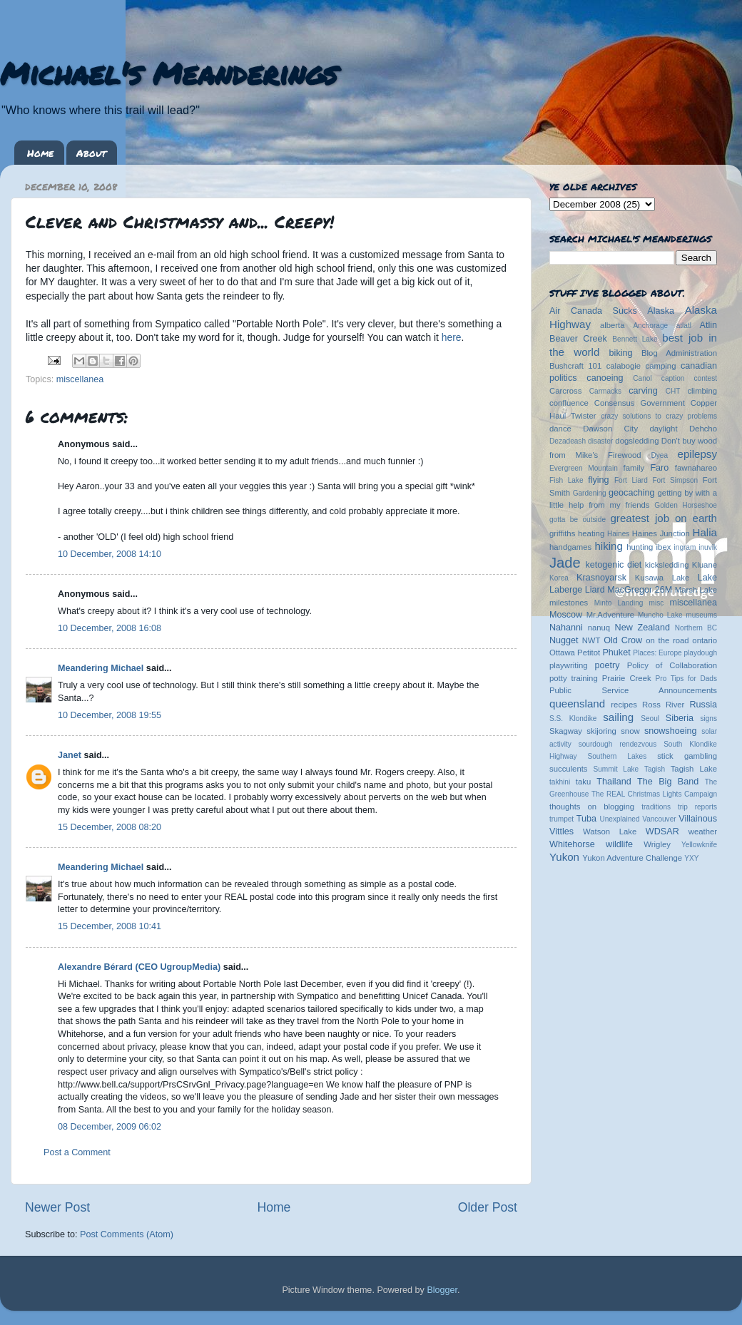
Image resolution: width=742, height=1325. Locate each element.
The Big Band (667, 782)
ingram (685, 547)
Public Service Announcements (633, 690)
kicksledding (667, 565)
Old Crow (623, 640)
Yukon (564, 857)
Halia (705, 532)
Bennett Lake (634, 339)
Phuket (616, 653)
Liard (595, 590)
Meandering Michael (100, 668)
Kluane (704, 565)
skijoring (601, 731)
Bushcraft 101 (575, 366)
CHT (673, 391)
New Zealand (642, 628)
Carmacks (605, 391)
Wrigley (657, 844)
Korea (559, 578)
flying (598, 480)
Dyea (660, 455)
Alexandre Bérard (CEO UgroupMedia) (139, 967)
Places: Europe (657, 653)
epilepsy (697, 454)
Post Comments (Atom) (126, 1234)
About (91, 152)
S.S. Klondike (572, 718)
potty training (573, 678)
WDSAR (662, 832)
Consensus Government (639, 403)
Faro (659, 468)
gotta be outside (577, 519)
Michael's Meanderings (168, 72)
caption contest (689, 378)
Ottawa (562, 652)
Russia (704, 705)
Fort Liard (631, 480)
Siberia (679, 718)
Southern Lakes (617, 756)
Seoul (650, 718)
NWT (591, 640)
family (634, 468)
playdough (700, 653)
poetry (606, 665)
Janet (69, 755)
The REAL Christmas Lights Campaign (654, 794)
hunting (639, 547)
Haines (618, 534)
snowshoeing (670, 731)
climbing (702, 391)
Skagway (565, 731)
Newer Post (57, 1207)
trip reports (697, 807)
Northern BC (696, 628)
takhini (559, 782)
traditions (656, 807)
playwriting (568, 665)
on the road (667, 640)
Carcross (565, 391)
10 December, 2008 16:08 (109, 628)
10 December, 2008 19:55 (109, 715)
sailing (618, 717)
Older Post (487, 1207)
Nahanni (566, 628)
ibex (663, 547)
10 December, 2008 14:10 (109, 554)
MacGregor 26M (639, 590)
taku (583, 781)
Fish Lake (566, 480)
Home (40, 152)
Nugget (564, 640)
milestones (568, 602)
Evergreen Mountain (583, 468)
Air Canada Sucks (593, 311)
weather (702, 831)
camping (661, 366)
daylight (663, 428)
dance (560, 428)
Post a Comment (77, 1152)
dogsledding (637, 440)
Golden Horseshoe (685, 505)
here (452, 337)
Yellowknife (699, 845)
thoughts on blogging (591, 806)
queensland (577, 703)
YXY (691, 858)
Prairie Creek (626, 678)
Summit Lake (616, 769)
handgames (570, 547)
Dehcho (703, 428)
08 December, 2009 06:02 (109, 1127)
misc (656, 603)
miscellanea (80, 379)
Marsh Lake (696, 589)
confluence (569, 403)
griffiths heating (576, 533)
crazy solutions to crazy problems (659, 416)
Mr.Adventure (610, 614)
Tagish (654, 769)
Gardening (589, 493)
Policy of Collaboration (672, 665)
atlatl (683, 325)
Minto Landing (619, 603)
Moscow (565, 615)
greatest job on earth (663, 518)
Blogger (442, 1290)
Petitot (588, 652)
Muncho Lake (660, 615)
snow (630, 731)
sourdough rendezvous (618, 744)
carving (643, 391)
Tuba (586, 819)
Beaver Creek (578, 339)
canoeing (604, 378)
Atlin (709, 325)
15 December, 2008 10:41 (109, 926)
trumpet (561, 819)
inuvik (707, 547)
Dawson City (610, 428)
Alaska (660, 311)
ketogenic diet (613, 565)
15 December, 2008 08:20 (109, 827)
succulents (568, 768)
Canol (642, 378)
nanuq (599, 627)
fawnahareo (696, 468)
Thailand (613, 782)
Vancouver (659, 819)
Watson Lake (609, 831)
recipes (624, 704)
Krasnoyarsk (601, 578)
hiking (608, 546)
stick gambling (687, 756)
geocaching (631, 493)
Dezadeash (567, 441)
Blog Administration (679, 353)
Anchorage (650, 325)
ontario (704, 640)
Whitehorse (572, 844)
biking (621, 353)
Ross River (663, 704)
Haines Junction (661, 533)
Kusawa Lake (662, 577)
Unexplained (619, 819)
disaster (600, 441)
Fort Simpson (675, 480)
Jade (565, 563)
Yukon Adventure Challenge (632, 858)
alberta (612, 325)
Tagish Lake (694, 768)
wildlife (619, 844)
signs (708, 718)
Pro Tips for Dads (686, 678)
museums (701, 615)
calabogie (623, 366)
